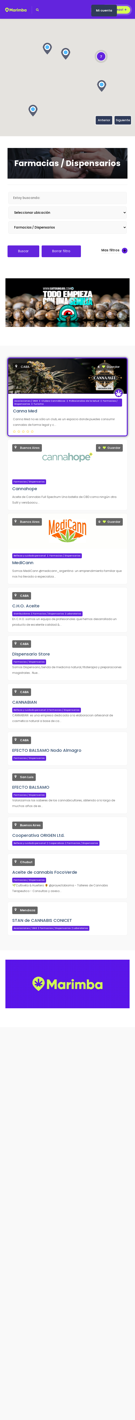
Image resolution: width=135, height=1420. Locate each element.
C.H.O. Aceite (26, 606)
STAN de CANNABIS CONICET (42, 920)
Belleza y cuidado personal (30, 555)
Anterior (104, 120)
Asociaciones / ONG (26, 401)
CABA (22, 367)
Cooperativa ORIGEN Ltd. (38, 835)
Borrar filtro (61, 251)
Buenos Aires (27, 448)
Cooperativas (56, 843)
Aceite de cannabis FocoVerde (44, 872)
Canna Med (25, 411)
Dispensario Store (31, 654)
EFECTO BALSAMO (30, 787)
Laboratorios (74, 613)
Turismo (39, 404)
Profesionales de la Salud (84, 401)
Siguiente (123, 120)
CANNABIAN (24, 702)
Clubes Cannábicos (53, 401)
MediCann (22, 563)
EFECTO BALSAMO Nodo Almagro (46, 750)
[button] (101, 86)
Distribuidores (22, 613)
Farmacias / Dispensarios (29, 481)
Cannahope (24, 489)
